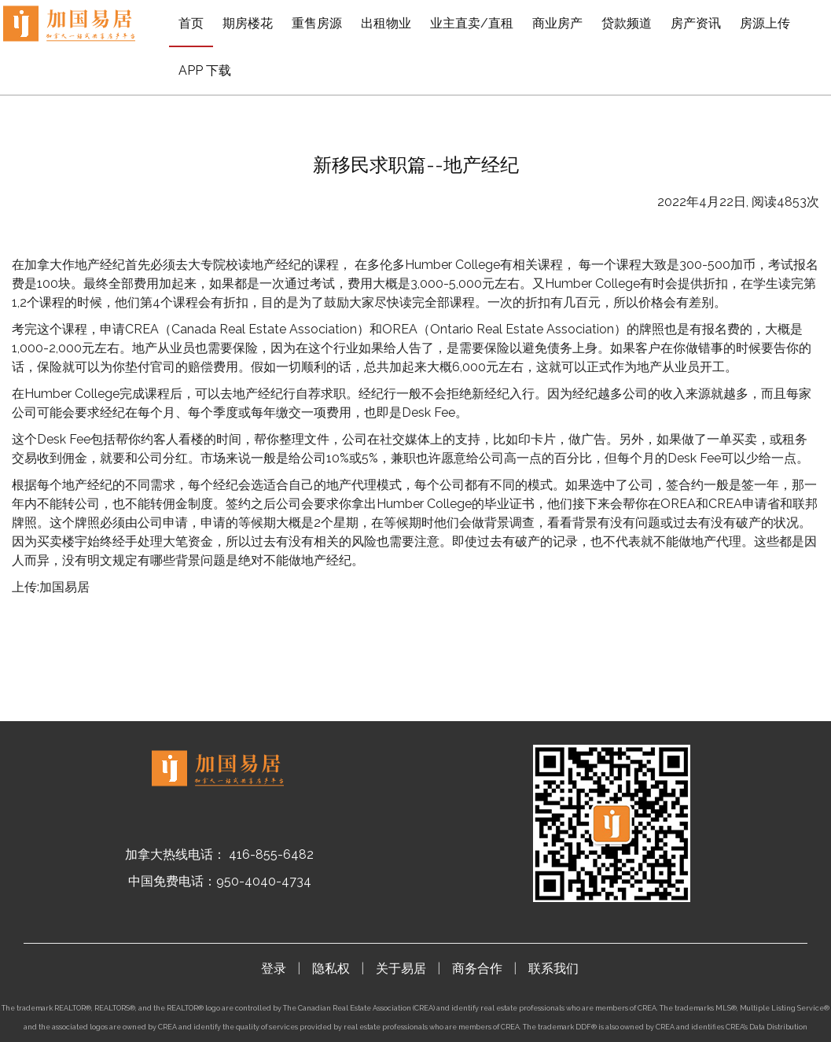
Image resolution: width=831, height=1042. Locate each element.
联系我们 (553, 968)
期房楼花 (247, 23)
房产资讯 (696, 23)
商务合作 (477, 968)
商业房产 (557, 23)
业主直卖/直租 (471, 23)
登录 (273, 968)
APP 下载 (204, 70)
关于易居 (401, 968)
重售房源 (317, 23)
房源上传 (765, 23)
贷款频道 (626, 23)
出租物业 (386, 23)
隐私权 (331, 968)
